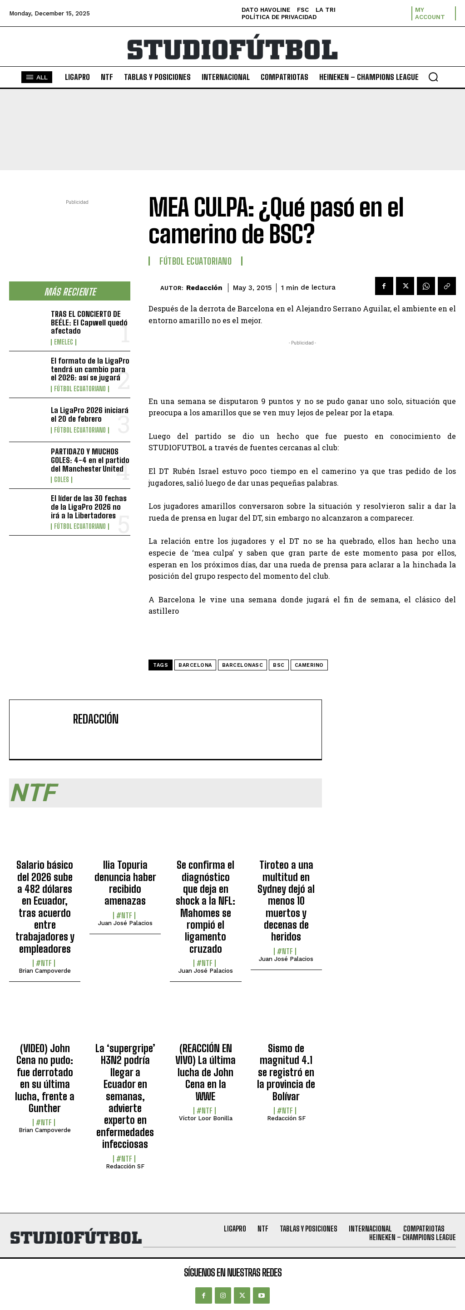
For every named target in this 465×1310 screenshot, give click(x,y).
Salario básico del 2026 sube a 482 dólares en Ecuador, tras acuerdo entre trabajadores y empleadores (44, 907)
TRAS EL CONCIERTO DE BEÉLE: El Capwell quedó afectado (89, 322)
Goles (61, 480)
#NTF (44, 963)
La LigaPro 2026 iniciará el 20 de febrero (90, 414)
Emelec (63, 342)
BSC (279, 665)
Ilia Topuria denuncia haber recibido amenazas (125, 883)
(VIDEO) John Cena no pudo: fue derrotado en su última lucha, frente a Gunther (44, 1078)
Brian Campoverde (45, 970)
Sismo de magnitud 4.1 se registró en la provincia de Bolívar (286, 1072)
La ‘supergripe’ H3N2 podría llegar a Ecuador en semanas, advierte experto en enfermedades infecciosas (125, 1096)
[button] (433, 77)
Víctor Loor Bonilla (205, 1118)
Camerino (309, 665)
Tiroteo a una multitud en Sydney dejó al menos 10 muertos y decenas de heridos (286, 901)
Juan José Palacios (125, 923)
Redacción (204, 288)
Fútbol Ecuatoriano (80, 389)
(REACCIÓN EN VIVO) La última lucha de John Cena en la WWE (205, 1072)
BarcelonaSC (242, 665)
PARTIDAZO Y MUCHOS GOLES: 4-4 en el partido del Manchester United (90, 460)
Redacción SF (125, 1166)
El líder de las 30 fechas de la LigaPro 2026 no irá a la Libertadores (89, 506)
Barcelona (195, 665)
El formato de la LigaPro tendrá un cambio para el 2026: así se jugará (90, 369)
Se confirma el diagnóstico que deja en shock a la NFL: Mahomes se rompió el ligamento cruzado (205, 907)
